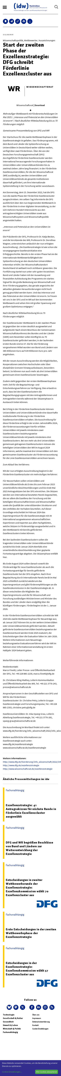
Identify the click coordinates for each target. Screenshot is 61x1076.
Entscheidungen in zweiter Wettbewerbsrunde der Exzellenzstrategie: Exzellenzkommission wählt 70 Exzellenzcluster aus (27, 887)
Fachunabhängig (10, 1032)
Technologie (8, 1014)
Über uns (35, 1015)
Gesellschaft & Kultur (13, 1018)
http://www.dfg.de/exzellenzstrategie (21, 765)
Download (40, 105)
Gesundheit (8, 1021)
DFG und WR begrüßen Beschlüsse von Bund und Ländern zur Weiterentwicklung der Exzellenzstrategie (29, 848)
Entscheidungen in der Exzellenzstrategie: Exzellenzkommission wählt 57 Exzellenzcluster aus (27, 968)
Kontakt (35, 1025)
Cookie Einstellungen (40, 1028)
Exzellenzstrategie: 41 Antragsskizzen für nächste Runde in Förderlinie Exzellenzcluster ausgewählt (31, 811)
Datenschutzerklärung (41, 1021)
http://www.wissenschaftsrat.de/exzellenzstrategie (27, 768)
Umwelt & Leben (10, 1025)
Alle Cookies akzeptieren (46, 1071)
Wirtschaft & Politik (12, 1028)
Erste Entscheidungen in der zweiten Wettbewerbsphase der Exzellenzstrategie (31, 933)
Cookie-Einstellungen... (12, 1071)
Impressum (36, 1018)
